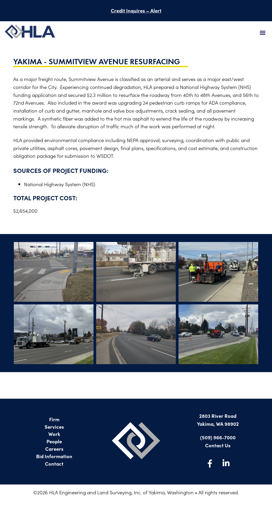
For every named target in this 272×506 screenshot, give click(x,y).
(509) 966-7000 (218, 437)
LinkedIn (225, 463)
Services (54, 426)
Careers (54, 448)
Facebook (209, 463)
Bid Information (54, 456)
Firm (54, 419)
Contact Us (218, 445)
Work (54, 433)
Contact (54, 463)
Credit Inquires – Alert (136, 10)
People (54, 441)
